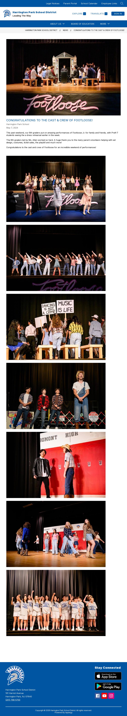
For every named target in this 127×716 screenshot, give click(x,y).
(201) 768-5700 (12, 700)
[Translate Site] (98, 13)
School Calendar (89, 3)
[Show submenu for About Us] (55, 23)
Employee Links (109, 3)
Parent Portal (70, 3)
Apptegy (68, 712)
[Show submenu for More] (103, 23)
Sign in (118, 13)
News (65, 30)
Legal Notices (53, 3)
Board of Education (82, 24)
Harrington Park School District (41, 30)
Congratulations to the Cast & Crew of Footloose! (99, 30)
